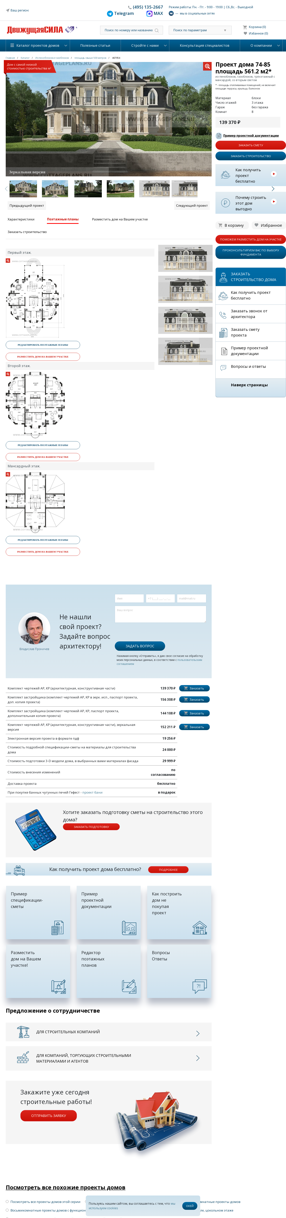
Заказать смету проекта (245, 332)
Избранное (271, 225)
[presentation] (144, 630)
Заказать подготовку (91, 827)
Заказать (197, 688)
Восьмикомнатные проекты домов (209, 1202)
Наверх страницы (249, 384)
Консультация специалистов (204, 45)
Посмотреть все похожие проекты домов (65, 1187)
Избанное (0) (258, 33)
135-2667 (148, 7)
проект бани (92, 792)
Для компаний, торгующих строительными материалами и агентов (83, 1058)
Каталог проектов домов (37, 45)
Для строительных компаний (68, 1031)
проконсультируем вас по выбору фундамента (251, 252)
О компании (261, 45)
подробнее (168, 870)
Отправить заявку (48, 1115)
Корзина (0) (257, 27)
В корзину (234, 225)
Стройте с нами (145, 45)
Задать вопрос (140, 646)
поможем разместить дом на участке (251, 239)
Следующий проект (192, 205)
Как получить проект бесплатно (248, 175)
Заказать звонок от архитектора (249, 313)
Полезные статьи (95, 45)
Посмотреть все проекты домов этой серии (43, 1202)
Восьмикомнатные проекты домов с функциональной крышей (59, 1210)
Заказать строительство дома (253, 276)
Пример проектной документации (251, 135)
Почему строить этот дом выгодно (250, 203)
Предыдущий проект (27, 205)
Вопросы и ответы (248, 366)
